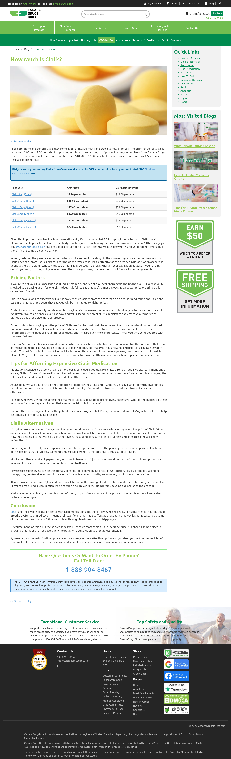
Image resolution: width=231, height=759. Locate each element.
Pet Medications (142, 665)
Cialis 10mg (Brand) (23, 200)
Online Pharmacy (190, 61)
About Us (185, 90)
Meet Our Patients (143, 693)
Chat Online (30, 3)
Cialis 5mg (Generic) (23, 213)
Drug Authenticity (113, 704)
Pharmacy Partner (113, 708)
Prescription (187, 65)
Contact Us (191, 3)
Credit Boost (140, 673)
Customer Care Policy (115, 675)
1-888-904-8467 (88, 569)
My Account (152, 3)
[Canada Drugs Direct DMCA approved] (176, 700)
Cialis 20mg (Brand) (23, 207)
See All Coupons (171, 40)
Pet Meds (185, 72)
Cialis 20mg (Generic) (24, 226)
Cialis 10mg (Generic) (24, 220)
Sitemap (107, 688)
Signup (184, 94)
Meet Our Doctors (143, 697)
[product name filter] (116, 14)
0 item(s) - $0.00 (198, 13)
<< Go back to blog (21, 140)
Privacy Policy (110, 683)
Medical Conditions (113, 700)
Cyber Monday (111, 692)
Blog (209, 3)
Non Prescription (190, 68)
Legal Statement (112, 679)
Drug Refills (139, 669)
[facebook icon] (220, 3)
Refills (172, 3)
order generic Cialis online (30, 246)
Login (208, 17)
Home (16, 49)
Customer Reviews (191, 79)
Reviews (138, 705)
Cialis (13, 511)
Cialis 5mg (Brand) (22, 194)
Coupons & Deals (190, 57)
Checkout (216, 13)
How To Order (188, 76)
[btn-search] (145, 14)
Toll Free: (57, 3)
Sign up (218, 17)
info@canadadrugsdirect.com (73, 660)
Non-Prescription (143, 661)
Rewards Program (113, 712)
